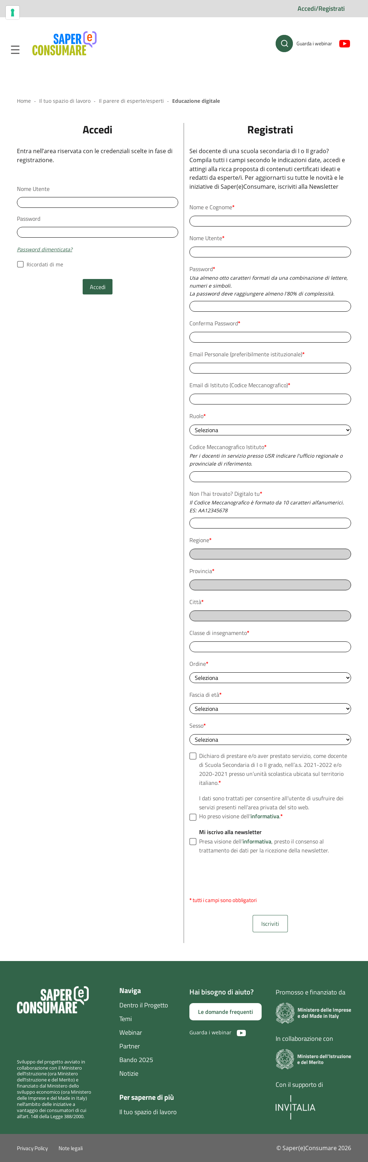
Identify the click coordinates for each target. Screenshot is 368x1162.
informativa (264, 816)
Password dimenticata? (44, 249)
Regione (200, 540)
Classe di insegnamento (219, 632)
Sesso (197, 725)
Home (24, 100)
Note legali (71, 1148)
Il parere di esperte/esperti (131, 100)
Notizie (128, 1073)
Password (28, 218)
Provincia (202, 571)
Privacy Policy (32, 1148)
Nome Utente (33, 188)
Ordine (198, 663)
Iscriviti (270, 923)
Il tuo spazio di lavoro (65, 100)
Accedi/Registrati (321, 8)
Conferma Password (214, 323)
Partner (129, 1046)
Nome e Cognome (212, 207)
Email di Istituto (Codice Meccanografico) (239, 385)
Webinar (130, 1032)
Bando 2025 (136, 1060)
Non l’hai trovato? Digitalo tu (225, 493)
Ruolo (197, 416)
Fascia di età (205, 694)
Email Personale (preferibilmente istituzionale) (247, 354)
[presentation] (244, 875)
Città (196, 602)
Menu (15, 50)
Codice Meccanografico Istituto (228, 447)
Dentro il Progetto (143, 1005)
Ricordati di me (40, 264)
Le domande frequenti (225, 1011)
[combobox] (270, 476)
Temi (125, 1019)
